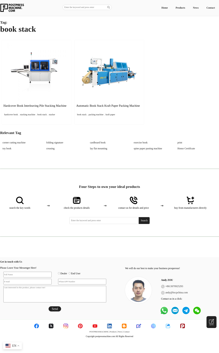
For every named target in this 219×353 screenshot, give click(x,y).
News (196, 7)
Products (180, 7)
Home (164, 7)
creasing (50, 148)
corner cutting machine (14, 142)
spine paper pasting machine (148, 148)
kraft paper (110, 114)
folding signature (54, 142)
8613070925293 (175, 286)
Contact (211, 7)
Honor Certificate (186, 148)
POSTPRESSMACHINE (99, 332)
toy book (6, 148)
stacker (52, 114)
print (179, 142)
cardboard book (98, 142)
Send (55, 309)
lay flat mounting (98, 148)
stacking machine (27, 114)
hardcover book (11, 114)
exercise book (140, 142)
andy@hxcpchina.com (176, 292)
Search (144, 220)
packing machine (96, 114)
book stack (42, 114)
